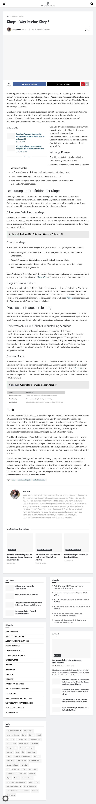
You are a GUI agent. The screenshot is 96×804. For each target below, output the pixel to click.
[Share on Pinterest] (83, 84)
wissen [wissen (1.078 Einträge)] (26, 791)
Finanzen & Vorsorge (15, 655)
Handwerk (10, 670)
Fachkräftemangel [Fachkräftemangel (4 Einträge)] (27, 748)
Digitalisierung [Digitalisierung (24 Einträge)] (35, 739)
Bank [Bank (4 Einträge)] (24, 735)
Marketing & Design (15, 684)
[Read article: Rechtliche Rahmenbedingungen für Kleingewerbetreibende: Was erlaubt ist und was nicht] (11, 136)
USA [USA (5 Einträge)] (30, 782)
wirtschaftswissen (39, 480)
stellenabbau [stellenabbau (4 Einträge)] (21, 773)
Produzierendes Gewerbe (17, 689)
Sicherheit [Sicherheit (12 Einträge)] (32, 769)
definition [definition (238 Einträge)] (10, 739)
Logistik (9, 674)
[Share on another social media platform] (87, 84)
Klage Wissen (43, 277)
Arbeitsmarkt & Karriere (17, 641)
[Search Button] (91, 3)
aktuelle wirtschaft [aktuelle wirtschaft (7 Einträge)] (14, 731)
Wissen (69, 297)
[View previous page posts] (24, 156)
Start (8, 16)
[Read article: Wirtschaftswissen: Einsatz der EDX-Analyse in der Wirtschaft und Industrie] (11, 148)
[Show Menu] (4, 3)
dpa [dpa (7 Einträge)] (8, 743)
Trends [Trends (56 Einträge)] (16, 778)
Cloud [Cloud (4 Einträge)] (39, 735)
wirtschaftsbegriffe (24, 480)
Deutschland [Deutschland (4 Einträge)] (21, 739)
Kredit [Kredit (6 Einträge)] (9, 756)
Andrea (18, 29)
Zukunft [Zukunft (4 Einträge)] (35, 791)
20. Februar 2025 (21, 151)
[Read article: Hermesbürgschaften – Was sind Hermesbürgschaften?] (10, 613)
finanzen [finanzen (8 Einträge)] (10, 752)
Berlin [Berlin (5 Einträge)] (31, 735)
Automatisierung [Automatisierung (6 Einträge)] (13, 735)
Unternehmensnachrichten (19, 698)
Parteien (78, 368)
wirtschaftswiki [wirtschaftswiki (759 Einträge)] (30, 786)
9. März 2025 (20, 142)
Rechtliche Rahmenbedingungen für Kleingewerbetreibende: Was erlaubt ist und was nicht (30, 136)
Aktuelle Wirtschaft (15, 636)
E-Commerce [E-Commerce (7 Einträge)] (23, 743)
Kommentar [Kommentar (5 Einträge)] (31, 752)
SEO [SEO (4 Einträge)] (24, 769)
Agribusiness (12, 631)
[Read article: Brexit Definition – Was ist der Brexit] (10, 596)
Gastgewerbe (12, 660)
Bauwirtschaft (13, 646)
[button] (5, 798)
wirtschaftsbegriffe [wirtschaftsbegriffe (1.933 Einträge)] (14, 786)
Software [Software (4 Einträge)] (10, 773)
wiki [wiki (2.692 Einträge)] (37, 782)
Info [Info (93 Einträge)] (17, 752)
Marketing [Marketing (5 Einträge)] (10, 761)
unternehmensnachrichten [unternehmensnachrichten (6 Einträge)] (16, 782)
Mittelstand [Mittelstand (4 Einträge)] (22, 761)
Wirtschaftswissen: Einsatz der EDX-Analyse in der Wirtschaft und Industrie (48, 557)
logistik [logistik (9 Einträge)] (37, 756)
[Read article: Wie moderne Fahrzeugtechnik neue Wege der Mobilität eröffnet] (56, 709)
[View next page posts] (29, 156)
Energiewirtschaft (15, 651)
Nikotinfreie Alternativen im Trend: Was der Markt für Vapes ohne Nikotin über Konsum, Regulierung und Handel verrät (75, 682)
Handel (9, 665)
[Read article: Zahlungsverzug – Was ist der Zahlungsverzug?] (10, 588)
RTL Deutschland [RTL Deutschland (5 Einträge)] (13, 769)
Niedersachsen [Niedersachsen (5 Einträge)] (12, 765)
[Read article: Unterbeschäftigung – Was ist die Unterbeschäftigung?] (77, 542)
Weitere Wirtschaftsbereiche (19, 703)
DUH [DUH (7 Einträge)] (14, 743)
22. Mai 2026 (65, 666)
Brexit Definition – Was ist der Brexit (26, 594)
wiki (13, 480)
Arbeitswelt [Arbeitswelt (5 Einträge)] (28, 731)
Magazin (12, 550)
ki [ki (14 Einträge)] (23, 752)
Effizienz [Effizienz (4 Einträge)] (35, 743)
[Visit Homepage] (48, 3)
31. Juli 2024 (29, 29)
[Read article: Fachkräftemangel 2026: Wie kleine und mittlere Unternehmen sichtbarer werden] (56, 701)
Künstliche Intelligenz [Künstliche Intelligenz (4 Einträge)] (22, 756)
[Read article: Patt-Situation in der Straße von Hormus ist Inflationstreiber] (71, 648)
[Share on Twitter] (63, 84)
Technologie (12, 693)
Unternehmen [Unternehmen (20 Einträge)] (27, 778)
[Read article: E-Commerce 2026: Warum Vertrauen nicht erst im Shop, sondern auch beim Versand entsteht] (56, 691)
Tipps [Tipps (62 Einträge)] (9, 778)
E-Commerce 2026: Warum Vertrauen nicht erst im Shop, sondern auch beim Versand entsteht (75, 692)
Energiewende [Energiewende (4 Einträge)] (12, 748)
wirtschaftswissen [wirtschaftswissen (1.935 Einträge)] (13, 791)
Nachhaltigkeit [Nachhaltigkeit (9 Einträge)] (34, 761)
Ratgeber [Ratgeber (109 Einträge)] (24, 765)
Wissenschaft (12, 712)
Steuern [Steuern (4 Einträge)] (32, 773)
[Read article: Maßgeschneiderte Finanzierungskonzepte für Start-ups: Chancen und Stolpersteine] (10, 604)
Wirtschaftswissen (18, 16)
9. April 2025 (68, 560)
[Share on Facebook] (29, 84)
